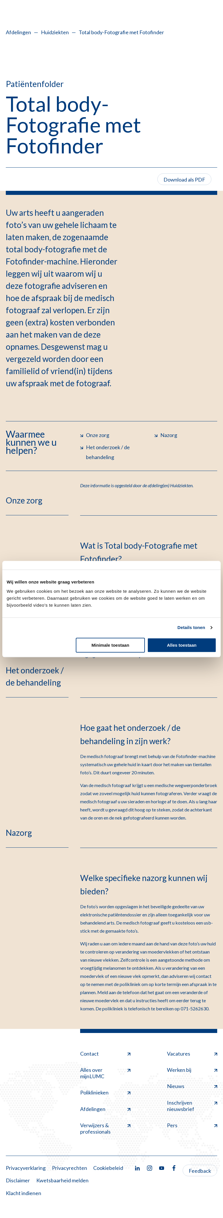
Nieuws (192, 1086)
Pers (192, 1125)
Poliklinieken (105, 1092)
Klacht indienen (23, 1193)
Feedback (200, 1171)
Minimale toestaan (110, 645)
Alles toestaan (182, 645)
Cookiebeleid (108, 1168)
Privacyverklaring (26, 1168)
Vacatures (192, 1053)
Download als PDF (184, 179)
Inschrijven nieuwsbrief (192, 1105)
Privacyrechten (69, 1168)
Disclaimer (18, 1180)
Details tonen (191, 627)
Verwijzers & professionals (105, 1128)
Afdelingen (18, 32)
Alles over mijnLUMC (105, 1073)
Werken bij (192, 1070)
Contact (105, 1053)
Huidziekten (55, 32)
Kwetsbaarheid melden (62, 1180)
